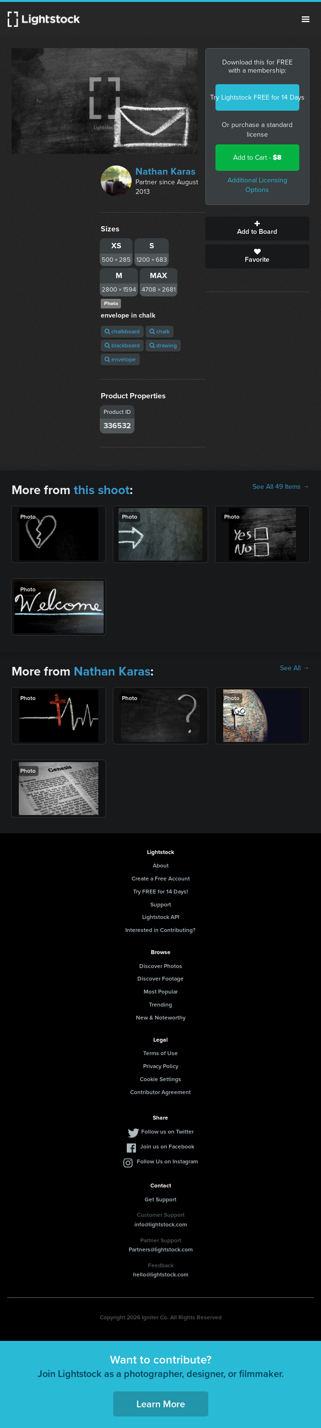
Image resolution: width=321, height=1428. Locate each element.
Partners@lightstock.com (161, 1249)
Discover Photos (160, 966)
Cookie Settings (160, 1079)
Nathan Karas (165, 171)
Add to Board (257, 228)
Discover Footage (160, 978)
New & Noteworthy (161, 1017)
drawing (163, 345)
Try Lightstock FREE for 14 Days (257, 97)
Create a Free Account (161, 878)
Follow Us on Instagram (167, 1161)
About (161, 865)
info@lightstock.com (160, 1224)
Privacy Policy (160, 1066)
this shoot (102, 490)
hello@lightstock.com (160, 1274)
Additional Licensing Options (257, 185)
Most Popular (161, 991)
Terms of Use (160, 1053)
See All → (294, 668)
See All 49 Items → (281, 487)
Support (160, 904)
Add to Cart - (257, 158)
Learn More (160, 1404)
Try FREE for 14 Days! (160, 891)
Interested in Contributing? (160, 930)
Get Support (160, 1199)
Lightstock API (160, 917)
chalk (159, 331)
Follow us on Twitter (167, 1131)
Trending (160, 1004)
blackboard (122, 345)
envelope (120, 359)
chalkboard (122, 331)
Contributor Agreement (160, 1092)
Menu (305, 19)
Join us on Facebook (167, 1146)
